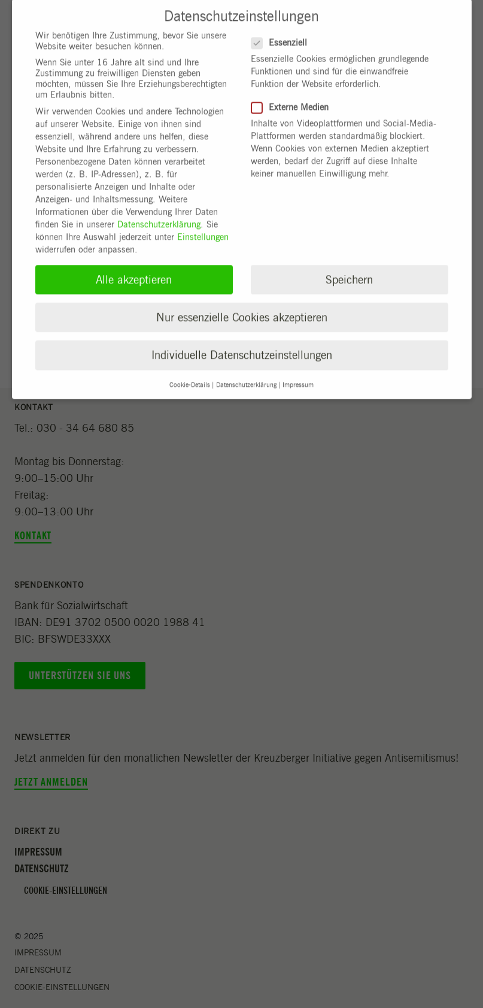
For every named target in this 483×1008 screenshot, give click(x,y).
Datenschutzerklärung (159, 215)
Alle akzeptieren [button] (134, 270)
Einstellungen (203, 228)
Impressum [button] (298, 375)
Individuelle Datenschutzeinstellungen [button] (241, 346)
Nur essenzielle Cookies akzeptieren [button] (241, 309)
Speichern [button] (349, 270)
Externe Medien (290, 98)
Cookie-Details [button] (189, 375)
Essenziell (279, 33)
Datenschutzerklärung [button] (246, 375)
